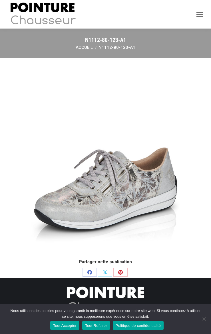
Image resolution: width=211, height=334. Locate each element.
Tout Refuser (96, 325)
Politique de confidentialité (138, 325)
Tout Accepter (65, 325)
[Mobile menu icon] (199, 14)
